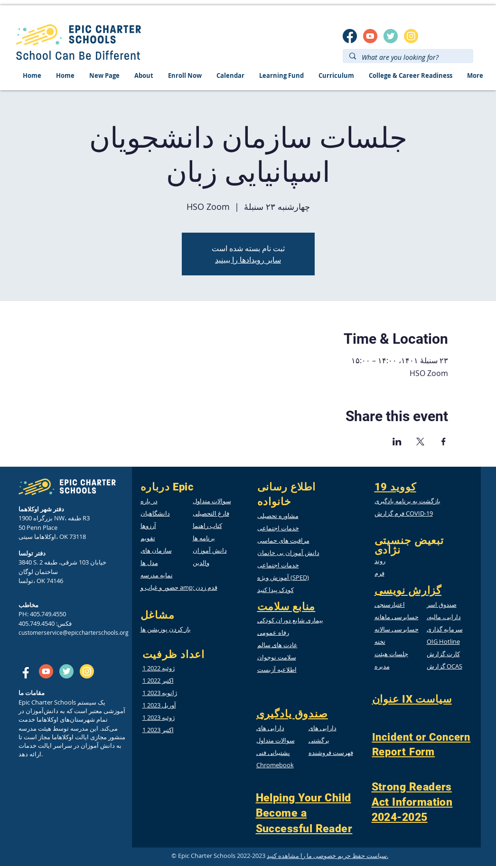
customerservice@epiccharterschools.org (74, 632)
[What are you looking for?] (407, 57)
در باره (149, 501)
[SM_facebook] (350, 36)
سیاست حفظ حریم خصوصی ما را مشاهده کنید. (327, 855)
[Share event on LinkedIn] (397, 441)
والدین (201, 562)
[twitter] (391, 36)
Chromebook (275, 765)
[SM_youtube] (370, 36)
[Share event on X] (420, 441)
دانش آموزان (210, 550)
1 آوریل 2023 (159, 705)
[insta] (411, 36)
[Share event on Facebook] (443, 441)
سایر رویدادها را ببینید (248, 259)
